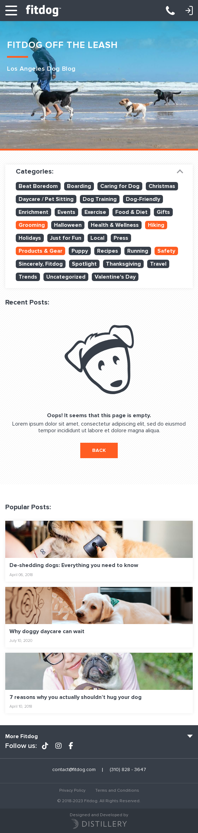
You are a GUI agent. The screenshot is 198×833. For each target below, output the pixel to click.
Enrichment (33, 212)
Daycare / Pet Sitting (46, 199)
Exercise (95, 212)
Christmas (162, 186)
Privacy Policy (72, 790)
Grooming (32, 225)
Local (97, 237)
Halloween (68, 225)
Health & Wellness (115, 225)
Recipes (107, 250)
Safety (166, 250)
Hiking (156, 225)
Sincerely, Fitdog (41, 263)
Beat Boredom (38, 186)
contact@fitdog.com (74, 769)
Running (137, 250)
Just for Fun (65, 237)
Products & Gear (40, 250)
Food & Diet (131, 212)
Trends (28, 276)
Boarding (79, 186)
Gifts (163, 212)
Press (121, 237)
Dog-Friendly (143, 199)
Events (66, 212)
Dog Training (100, 199)
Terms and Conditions (117, 790)
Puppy (79, 250)
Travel (158, 263)
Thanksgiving (123, 263)
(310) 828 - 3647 (174, 10)
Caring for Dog (119, 186)
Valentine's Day (115, 276)
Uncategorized (66, 276)
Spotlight (84, 263)
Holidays (30, 237)
